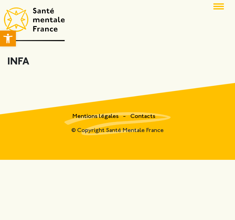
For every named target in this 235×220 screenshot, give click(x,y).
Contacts (142, 116)
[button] (8, 38)
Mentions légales (96, 116)
